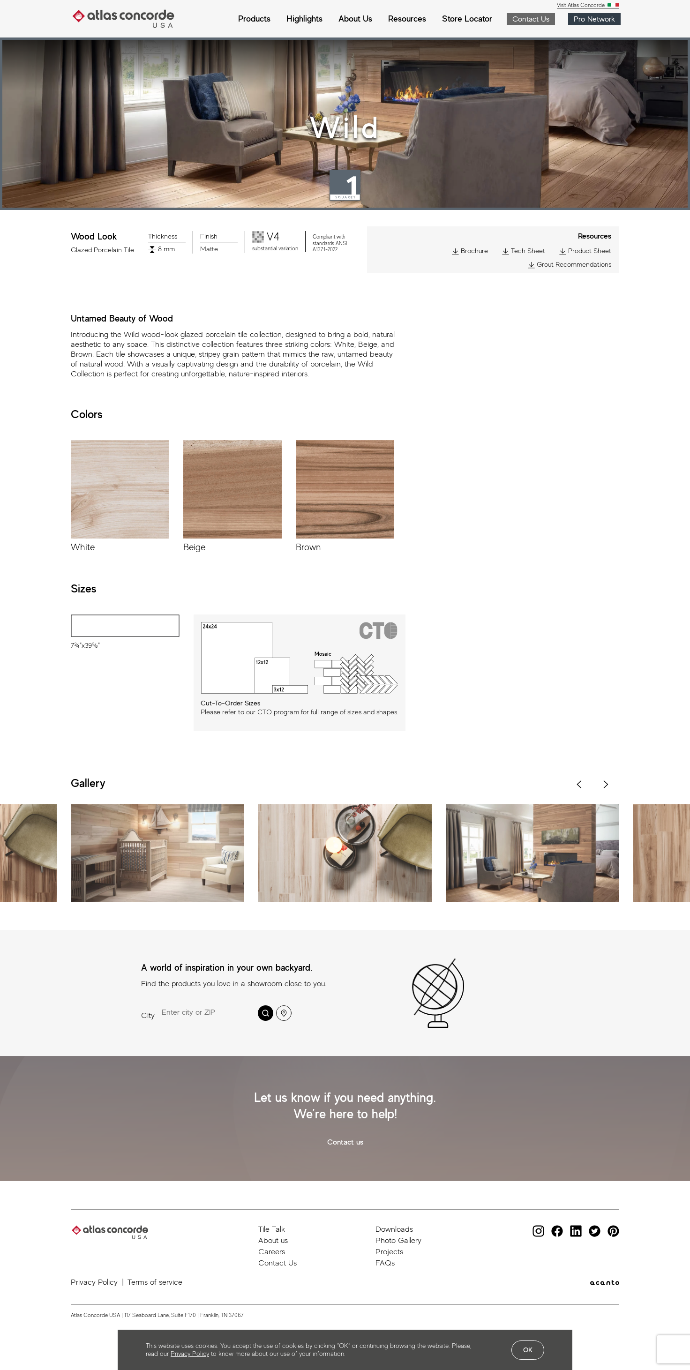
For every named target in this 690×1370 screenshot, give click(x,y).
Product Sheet (585, 251)
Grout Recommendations (569, 265)
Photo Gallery (398, 1240)
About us (273, 1240)
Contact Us (277, 1262)
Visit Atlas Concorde (581, 5)
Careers (271, 1251)
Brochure (470, 251)
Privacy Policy (94, 1282)
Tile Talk (271, 1229)
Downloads (394, 1229)
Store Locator (467, 18)
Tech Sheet (523, 251)
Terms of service (155, 1282)
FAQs (385, 1262)
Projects (389, 1251)
